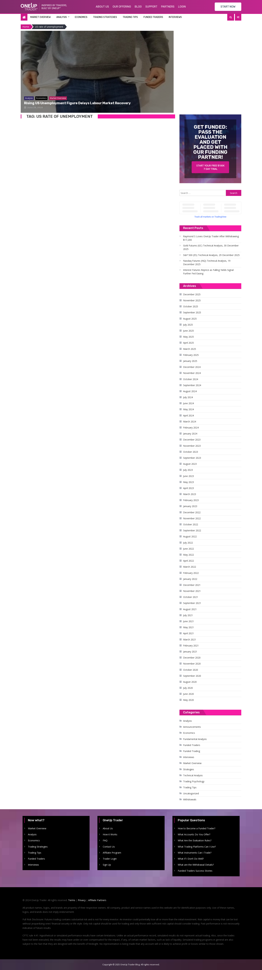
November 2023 (192, 445)
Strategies (188, 769)
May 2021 (188, 627)
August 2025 (190, 318)
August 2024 (190, 391)
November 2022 (192, 518)
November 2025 (192, 300)
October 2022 (190, 524)
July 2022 (188, 542)
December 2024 (192, 367)
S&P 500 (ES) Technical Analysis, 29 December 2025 (211, 255)
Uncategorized (191, 793)
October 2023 (190, 451)
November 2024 (192, 373)
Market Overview (40, 17)
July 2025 (188, 324)
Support (151, 6)
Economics (81, 17)
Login (182, 6)
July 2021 (188, 615)
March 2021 (189, 639)
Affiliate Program (112, 852)
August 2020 (190, 681)
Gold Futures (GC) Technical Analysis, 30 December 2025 (211, 247)
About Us (102, 6)
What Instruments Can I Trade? (194, 852)
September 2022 (192, 530)
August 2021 (190, 609)
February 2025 (191, 355)
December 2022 (192, 512)
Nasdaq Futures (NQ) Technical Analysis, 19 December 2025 (206, 262)
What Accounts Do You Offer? (194, 834)
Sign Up (107, 864)
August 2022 (190, 536)
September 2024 (192, 385)
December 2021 (192, 585)
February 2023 (191, 500)
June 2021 (188, 621)
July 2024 (188, 397)
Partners (167, 6)
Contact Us (109, 846)
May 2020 (188, 699)
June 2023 (188, 476)
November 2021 (192, 591)
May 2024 (188, 409)
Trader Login (110, 858)
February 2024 (191, 427)
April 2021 (188, 633)
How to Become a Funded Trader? (196, 828)
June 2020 (188, 693)
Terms (71, 900)
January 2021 (190, 651)
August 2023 (190, 463)
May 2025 (188, 336)
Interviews (175, 17)
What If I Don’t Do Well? (191, 858)
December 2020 (192, 657)
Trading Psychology (193, 781)
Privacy (82, 900)
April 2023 (188, 488)
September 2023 (192, 457)
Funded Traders (153, 17)
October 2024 (190, 379)
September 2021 (192, 603)
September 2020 (192, 675)
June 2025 (188, 330)
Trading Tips (130, 17)
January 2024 (190, 433)
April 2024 (188, 415)
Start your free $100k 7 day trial (210, 167)
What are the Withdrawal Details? (196, 864)
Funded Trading (191, 751)
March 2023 (189, 494)
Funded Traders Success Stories (195, 870)
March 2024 (189, 421)
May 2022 (188, 554)
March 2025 (189, 348)
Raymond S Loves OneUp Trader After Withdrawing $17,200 (211, 238)
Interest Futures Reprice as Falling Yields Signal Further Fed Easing (208, 271)
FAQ (105, 840)
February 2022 (191, 573)
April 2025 (188, 342)
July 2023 (188, 469)
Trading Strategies (105, 17)
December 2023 (192, 439)
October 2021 (190, 597)
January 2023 (190, 506)
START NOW (228, 6)
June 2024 (188, 403)
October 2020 (190, 669)
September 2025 (192, 312)
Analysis (61, 17)
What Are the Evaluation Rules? (194, 840)
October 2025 (190, 306)
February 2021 (191, 645)
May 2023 (188, 482)
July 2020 (188, 687)
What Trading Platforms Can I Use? (197, 846)
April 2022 (188, 560)
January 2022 (190, 579)
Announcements (192, 726)
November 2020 (192, 663)
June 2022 (188, 548)
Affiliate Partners (97, 900)
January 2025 (190, 361)
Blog (138, 6)
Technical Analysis (193, 775)
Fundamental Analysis (195, 739)
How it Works (110, 834)
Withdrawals (189, 799)
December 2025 (192, 294)
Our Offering (122, 6)
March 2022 (189, 566)
